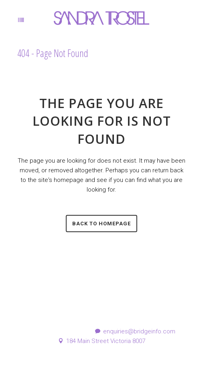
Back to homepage (101, 224)
